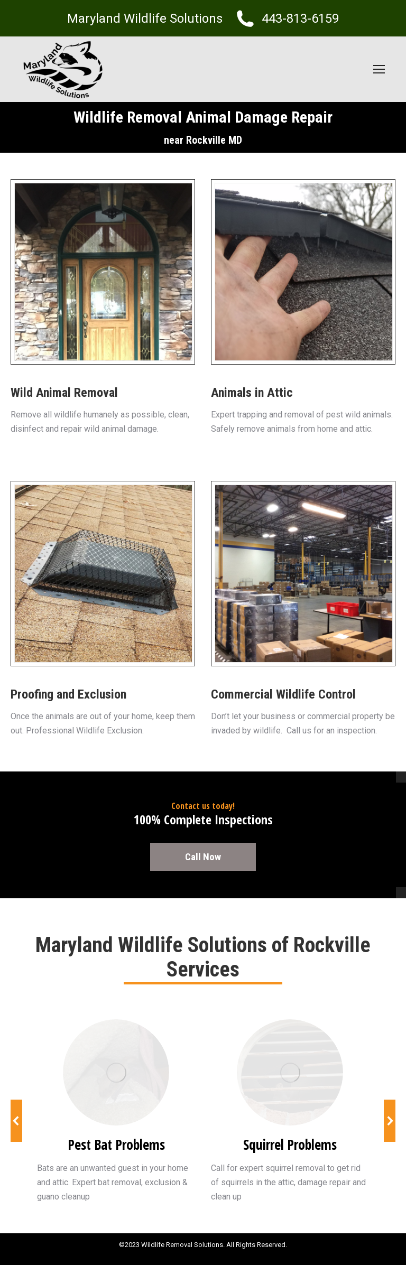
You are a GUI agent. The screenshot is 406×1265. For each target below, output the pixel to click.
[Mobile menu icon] (379, 69)
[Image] (116, 1072)
